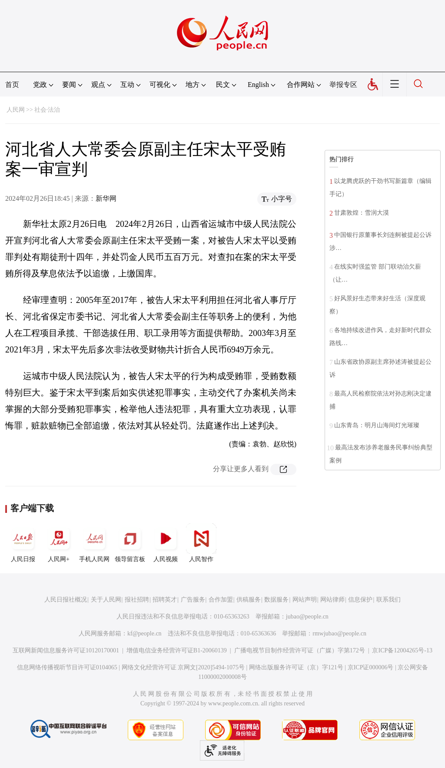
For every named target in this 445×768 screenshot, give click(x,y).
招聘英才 (165, 599)
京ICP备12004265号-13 (402, 650)
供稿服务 (248, 599)
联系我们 (388, 599)
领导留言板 (130, 542)
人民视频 (165, 542)
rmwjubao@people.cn (339, 633)
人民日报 (23, 542)
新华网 (106, 198)
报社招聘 (137, 599)
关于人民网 (106, 599)
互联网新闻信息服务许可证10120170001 (66, 650)
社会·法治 (47, 109)
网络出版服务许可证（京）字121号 (296, 667)
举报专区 (343, 84)
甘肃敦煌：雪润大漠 (361, 212)
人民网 (16, 109)
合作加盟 (221, 599)
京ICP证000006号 (371, 667)
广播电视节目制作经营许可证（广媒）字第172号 (299, 650)
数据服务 (276, 599)
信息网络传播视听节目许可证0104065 (67, 667)
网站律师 (332, 599)
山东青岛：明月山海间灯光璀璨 (376, 425)
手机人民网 (94, 542)
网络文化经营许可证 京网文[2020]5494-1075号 (183, 667)
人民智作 (201, 542)
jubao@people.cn (307, 616)
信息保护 (360, 599)
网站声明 (304, 599)
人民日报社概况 (65, 599)
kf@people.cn (144, 633)
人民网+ (58, 542)
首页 (12, 84)
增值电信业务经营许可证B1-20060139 (176, 650)
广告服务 (193, 599)
